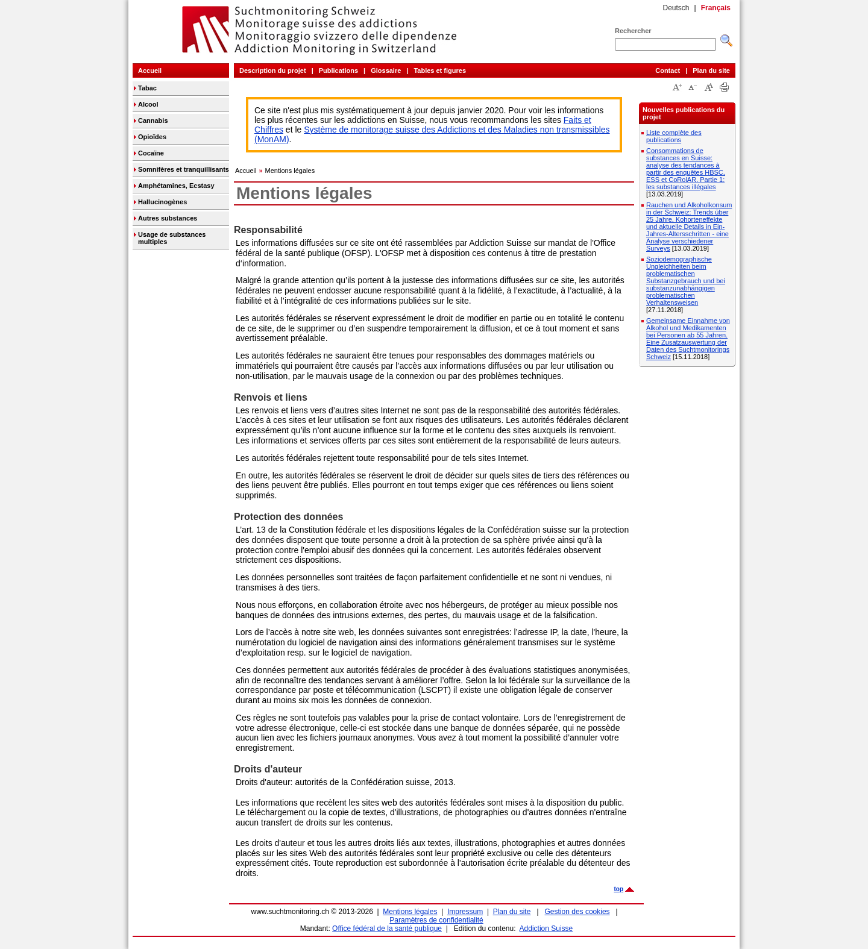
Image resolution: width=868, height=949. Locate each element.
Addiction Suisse (546, 928)
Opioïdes (152, 136)
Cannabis (153, 120)
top (618, 889)
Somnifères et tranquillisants (183, 169)
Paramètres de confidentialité (436, 920)
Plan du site (711, 70)
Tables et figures (440, 70)
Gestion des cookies (577, 911)
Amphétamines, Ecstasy (176, 185)
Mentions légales (290, 170)
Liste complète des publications (674, 136)
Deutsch (675, 8)
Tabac (147, 88)
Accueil (150, 70)
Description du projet (272, 70)
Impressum (465, 911)
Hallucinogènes (162, 201)
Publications (338, 70)
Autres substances (167, 218)
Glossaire (386, 70)
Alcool (148, 104)
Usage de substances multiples (172, 238)
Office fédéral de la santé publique (387, 928)
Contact (667, 70)
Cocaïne (151, 153)
